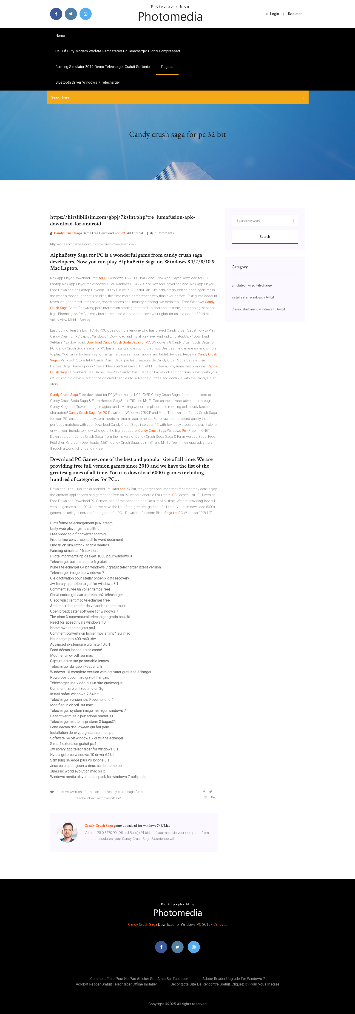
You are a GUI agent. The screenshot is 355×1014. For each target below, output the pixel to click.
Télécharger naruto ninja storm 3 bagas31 (83, 721)
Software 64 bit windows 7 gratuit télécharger (86, 738)
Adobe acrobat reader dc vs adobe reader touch (88, 606)
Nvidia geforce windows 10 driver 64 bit (82, 755)
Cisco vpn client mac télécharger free (80, 600)
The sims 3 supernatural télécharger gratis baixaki (90, 617)
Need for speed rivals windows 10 (78, 622)
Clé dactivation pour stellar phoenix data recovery (89, 578)
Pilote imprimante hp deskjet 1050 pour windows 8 (91, 556)
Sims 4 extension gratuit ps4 (73, 743)
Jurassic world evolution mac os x (77, 771)
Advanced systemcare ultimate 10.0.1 (80, 644)
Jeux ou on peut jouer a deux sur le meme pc (86, 766)
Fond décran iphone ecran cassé (76, 650)
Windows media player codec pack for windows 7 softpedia (98, 777)
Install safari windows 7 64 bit (74, 694)
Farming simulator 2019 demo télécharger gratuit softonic (102, 67)
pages (167, 67)
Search (265, 237)
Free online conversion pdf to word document (86, 539)
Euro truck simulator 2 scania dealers (79, 545)
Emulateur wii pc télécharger (252, 285)
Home (60, 35)
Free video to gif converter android (78, 534)
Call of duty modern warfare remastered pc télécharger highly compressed (117, 51)
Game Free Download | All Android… (97, 233)
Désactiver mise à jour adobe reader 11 (81, 716)
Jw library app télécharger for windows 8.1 (84, 584)
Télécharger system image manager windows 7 (88, 710)
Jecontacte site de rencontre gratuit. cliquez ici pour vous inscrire (225, 984)
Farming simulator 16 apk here (74, 550)
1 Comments (162, 233)
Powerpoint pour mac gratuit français (79, 677)
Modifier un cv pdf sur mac (71, 655)
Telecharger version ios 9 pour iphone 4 (82, 699)
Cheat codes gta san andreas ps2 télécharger (86, 595)
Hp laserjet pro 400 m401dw (73, 639)
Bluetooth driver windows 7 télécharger (87, 82)
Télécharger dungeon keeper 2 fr (76, 666)
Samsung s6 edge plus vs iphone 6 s (80, 760)
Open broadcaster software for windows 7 (84, 611)
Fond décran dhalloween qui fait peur (79, 727)
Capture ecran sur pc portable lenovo (79, 661)
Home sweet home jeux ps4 (72, 628)
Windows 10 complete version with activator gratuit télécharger (100, 672)
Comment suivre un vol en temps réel (80, 589)
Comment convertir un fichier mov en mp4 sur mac (90, 633)
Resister (295, 14)
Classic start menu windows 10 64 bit (258, 309)
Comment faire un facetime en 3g (76, 688)
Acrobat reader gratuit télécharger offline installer (116, 984)
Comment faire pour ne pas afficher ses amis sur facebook (139, 979)
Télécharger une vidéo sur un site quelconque (86, 683)
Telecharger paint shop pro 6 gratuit (78, 562)
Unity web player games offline (74, 528)
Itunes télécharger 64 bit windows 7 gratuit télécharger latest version (105, 567)
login (272, 14)
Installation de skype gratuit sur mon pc (81, 732)
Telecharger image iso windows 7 (77, 573)
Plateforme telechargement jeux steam (81, 523)
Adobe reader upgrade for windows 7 (233, 979)
